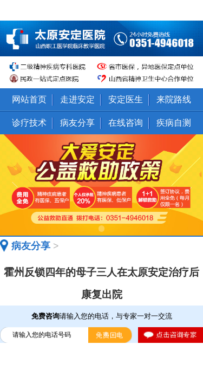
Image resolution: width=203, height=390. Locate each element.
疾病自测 (173, 122)
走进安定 (77, 99)
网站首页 (29, 99)
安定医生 (125, 99)
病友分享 (77, 122)
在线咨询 (125, 122)
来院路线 (173, 99)
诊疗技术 (29, 122)
